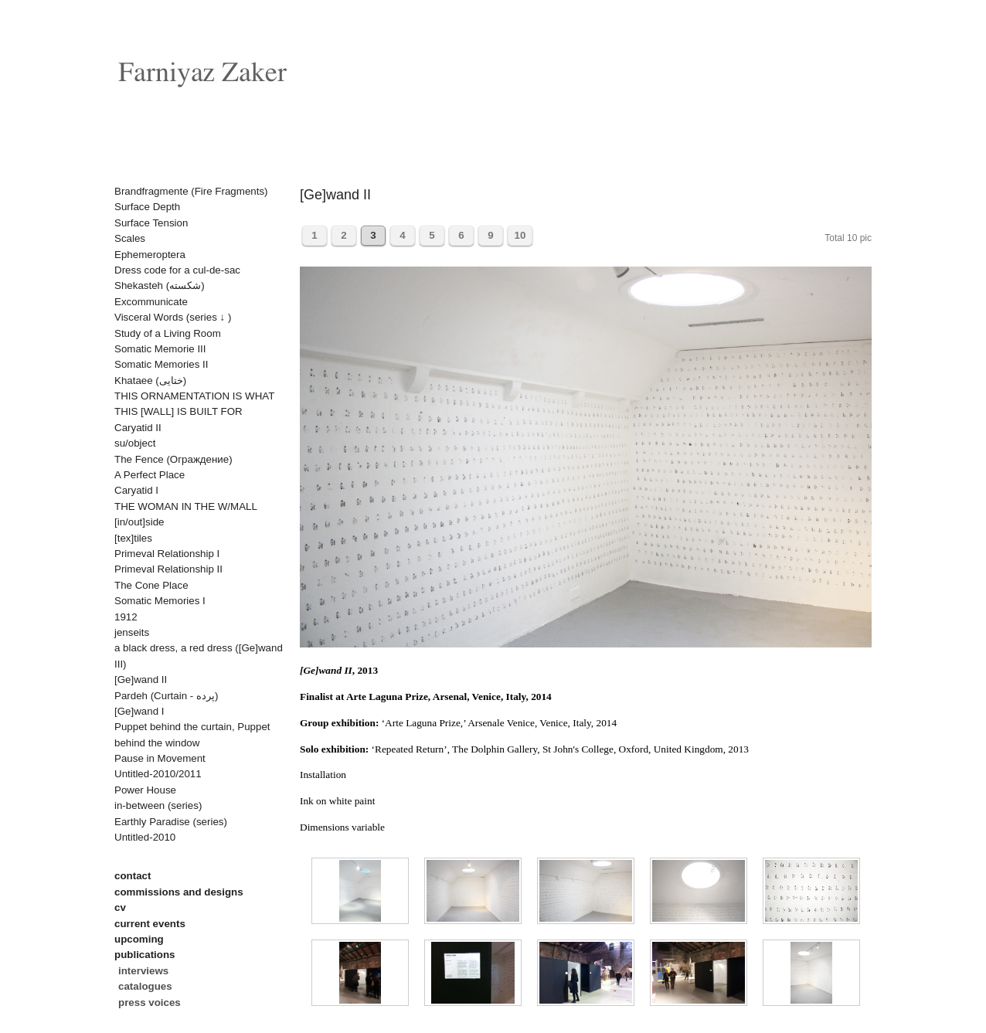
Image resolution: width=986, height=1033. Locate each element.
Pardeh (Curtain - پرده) (166, 696)
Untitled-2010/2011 (158, 774)
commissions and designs (178, 892)
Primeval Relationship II (168, 569)
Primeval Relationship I (166, 553)
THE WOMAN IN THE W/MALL (185, 506)
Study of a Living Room (167, 333)
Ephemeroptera (149, 254)
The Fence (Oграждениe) (173, 459)
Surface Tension (151, 223)
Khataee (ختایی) (150, 380)
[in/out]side (139, 522)
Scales (129, 238)
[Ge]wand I (139, 711)
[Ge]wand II (140, 679)
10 (520, 235)
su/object (134, 443)
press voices (149, 1002)
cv (120, 907)
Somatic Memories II (161, 364)
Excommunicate (151, 302)
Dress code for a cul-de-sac (177, 270)
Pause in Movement (160, 758)
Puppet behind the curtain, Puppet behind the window (192, 734)
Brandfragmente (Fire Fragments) (191, 191)
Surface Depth (147, 206)
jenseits (131, 632)
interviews (143, 971)
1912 (126, 617)
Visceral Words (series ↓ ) (172, 317)
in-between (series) (158, 805)
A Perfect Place (149, 475)
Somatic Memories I (160, 601)
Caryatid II (138, 427)
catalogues (145, 986)
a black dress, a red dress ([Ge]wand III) (198, 655)
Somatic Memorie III (160, 349)
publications (144, 954)
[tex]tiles (133, 538)
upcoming (139, 939)
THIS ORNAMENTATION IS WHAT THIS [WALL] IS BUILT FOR (194, 403)
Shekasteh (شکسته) (159, 285)
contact (132, 876)
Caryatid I (136, 490)
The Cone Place (151, 585)
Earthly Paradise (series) (170, 821)
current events (149, 923)
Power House (145, 790)
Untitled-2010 (144, 837)
